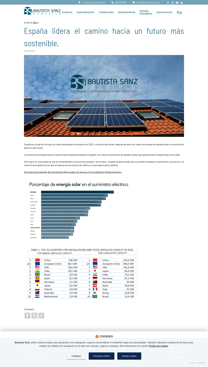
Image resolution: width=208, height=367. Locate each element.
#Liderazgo (82, 172)
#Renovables (69, 172)
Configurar (76, 356)
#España (28, 172)
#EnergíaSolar (40, 172)
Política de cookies (158, 346)
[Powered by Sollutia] (104, 363)
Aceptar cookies (129, 356)
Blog (35, 22)
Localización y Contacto (93, 2)
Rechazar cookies (101, 356)
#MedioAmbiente (113, 172)
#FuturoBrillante (96, 172)
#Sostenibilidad (55, 172)
